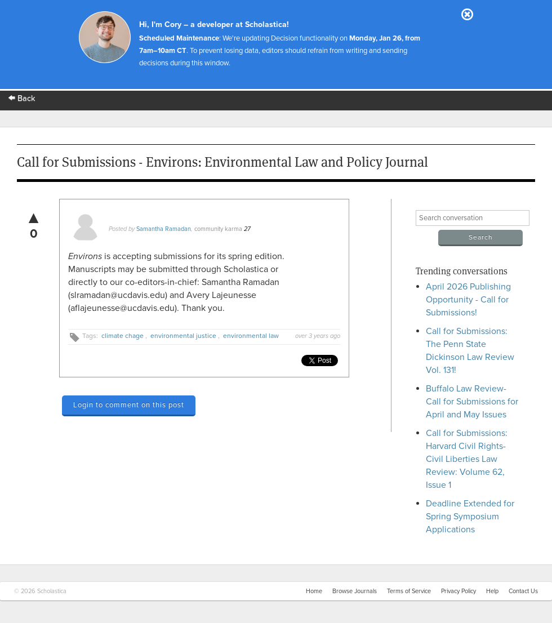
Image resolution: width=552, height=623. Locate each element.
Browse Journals (354, 591)
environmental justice (183, 336)
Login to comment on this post (128, 405)
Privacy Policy (458, 591)
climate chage (122, 336)
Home (314, 591)
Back (21, 98)
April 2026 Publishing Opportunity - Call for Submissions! (468, 299)
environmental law (251, 336)
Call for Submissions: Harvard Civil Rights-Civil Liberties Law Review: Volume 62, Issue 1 (467, 459)
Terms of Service (409, 591)
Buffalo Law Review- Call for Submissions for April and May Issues (472, 401)
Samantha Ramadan (163, 229)
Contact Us (523, 591)
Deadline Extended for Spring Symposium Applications (470, 516)
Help (492, 591)
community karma (218, 229)
